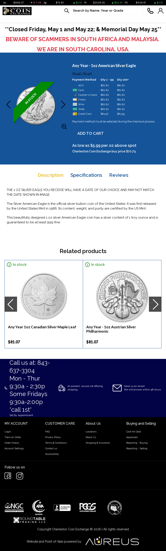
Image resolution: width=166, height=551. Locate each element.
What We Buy (105, 19)
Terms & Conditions (56, 442)
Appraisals (132, 437)
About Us (91, 437)
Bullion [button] (8, 19)
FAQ (47, 431)
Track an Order (13, 437)
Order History (12, 442)
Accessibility (52, 454)
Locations (91, 431)
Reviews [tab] (118, 175)
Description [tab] (51, 175)
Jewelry (81, 19)
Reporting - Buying (137, 442)
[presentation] (11, 304)
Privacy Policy (53, 437)
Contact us (51, 448)
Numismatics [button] (30, 19)
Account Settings (14, 448)
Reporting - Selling (136, 448)
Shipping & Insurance (98, 442)
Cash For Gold (134, 19)
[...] (102, 11)
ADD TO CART (90, 133)
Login (8, 431)
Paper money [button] (58, 19)
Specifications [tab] (86, 175)
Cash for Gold (133, 431)
